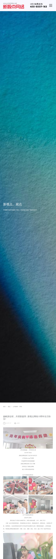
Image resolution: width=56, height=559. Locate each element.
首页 (5, 406)
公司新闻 (15, 406)
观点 (10, 406)
